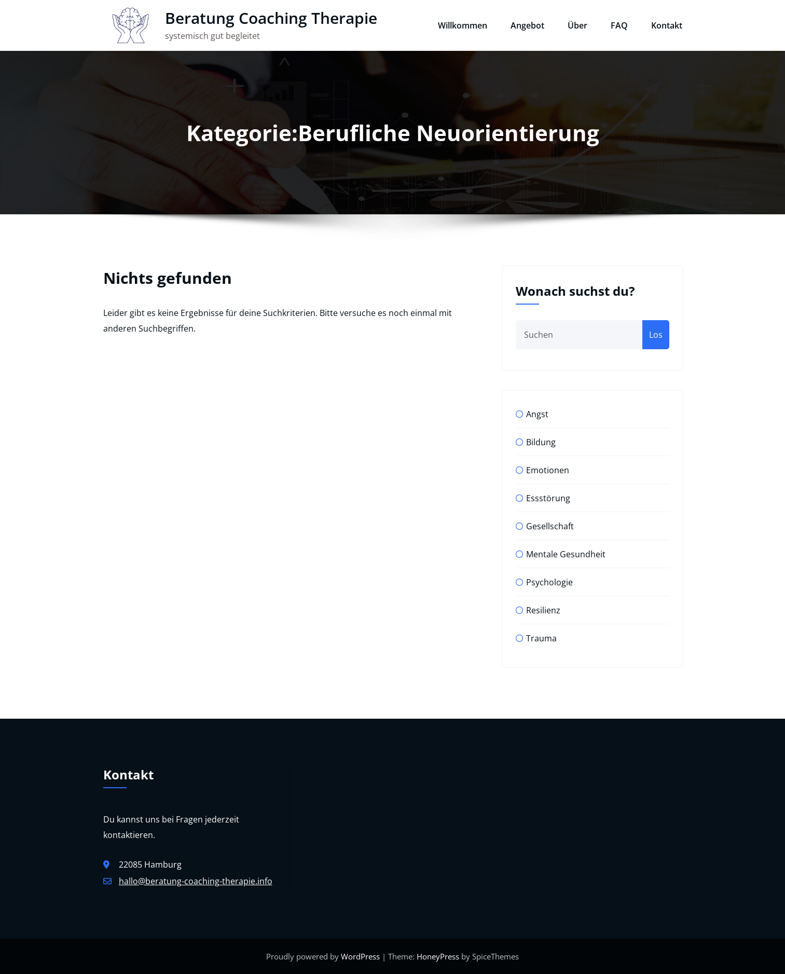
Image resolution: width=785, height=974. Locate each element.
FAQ (619, 25)
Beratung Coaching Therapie (271, 18)
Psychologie (549, 582)
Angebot (527, 25)
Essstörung (548, 498)
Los (656, 334)
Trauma (541, 638)
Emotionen (547, 470)
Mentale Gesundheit (565, 554)
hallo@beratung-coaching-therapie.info (195, 881)
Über (577, 25)
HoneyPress (438, 956)
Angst (537, 414)
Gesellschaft (550, 526)
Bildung (541, 442)
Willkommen (462, 25)
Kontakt (666, 25)
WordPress (360, 956)
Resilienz (543, 610)
